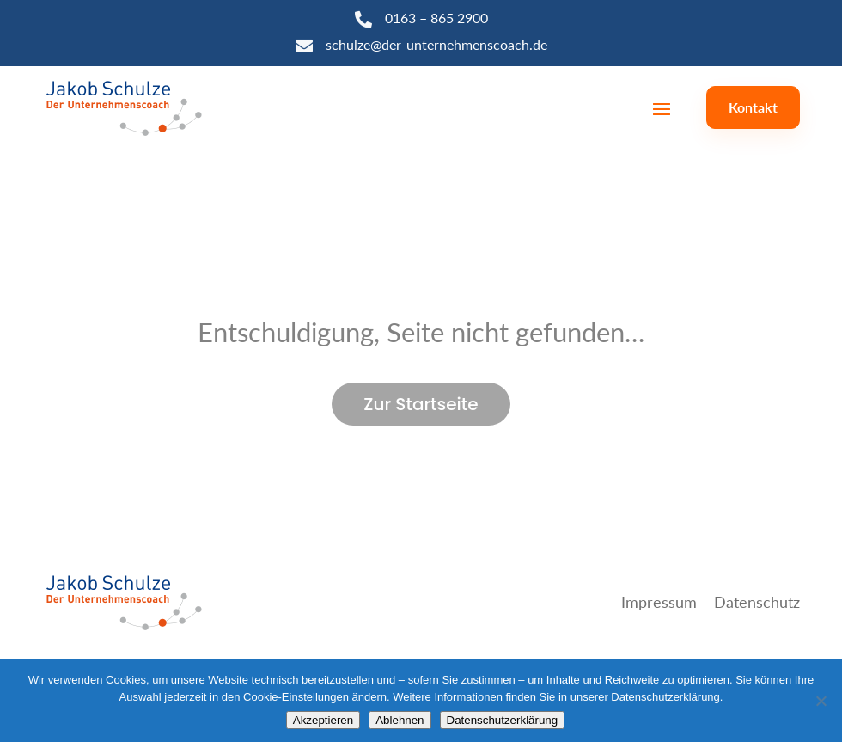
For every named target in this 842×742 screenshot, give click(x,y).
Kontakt (753, 107)
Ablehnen (399, 720)
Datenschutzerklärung (502, 720)
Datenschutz (757, 601)
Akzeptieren (323, 720)
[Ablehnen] (820, 700)
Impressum (659, 601)
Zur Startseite (420, 404)
